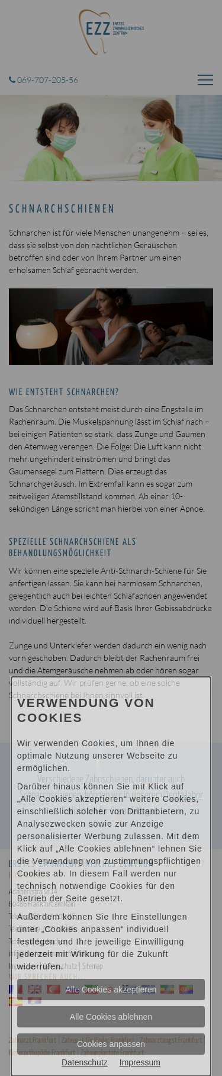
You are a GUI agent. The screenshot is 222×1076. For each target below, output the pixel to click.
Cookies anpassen (111, 1044)
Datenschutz (85, 1062)
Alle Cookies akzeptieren (110, 989)
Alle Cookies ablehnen (111, 1017)
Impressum (140, 1062)
